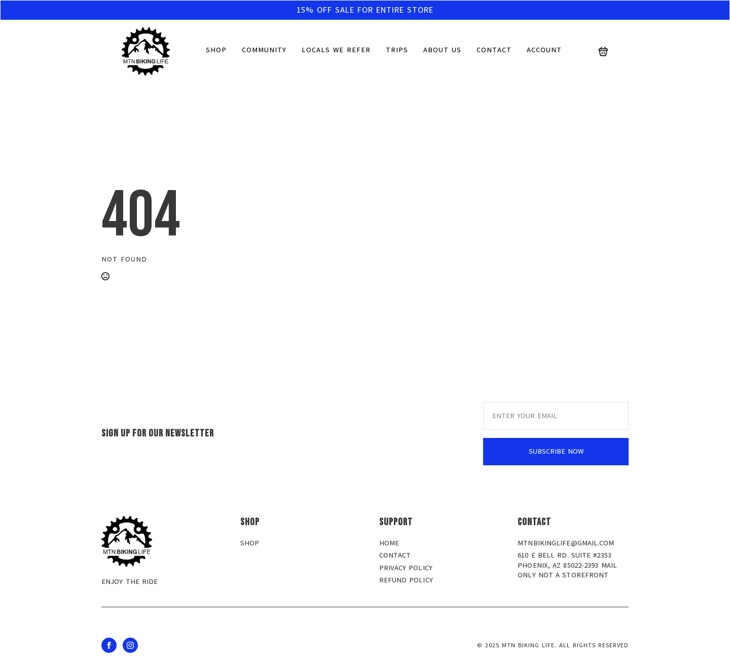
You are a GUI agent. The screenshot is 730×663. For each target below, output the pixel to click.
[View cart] (603, 52)
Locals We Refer (336, 50)
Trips (397, 50)
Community (264, 50)
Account (544, 50)
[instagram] (130, 645)
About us (442, 50)
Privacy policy (405, 568)
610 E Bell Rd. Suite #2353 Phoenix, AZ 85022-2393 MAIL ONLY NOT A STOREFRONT (567, 565)
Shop (216, 50)
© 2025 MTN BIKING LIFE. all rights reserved (553, 645)
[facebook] (109, 645)
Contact (494, 50)
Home (389, 543)
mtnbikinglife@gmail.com (566, 543)
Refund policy (406, 580)
